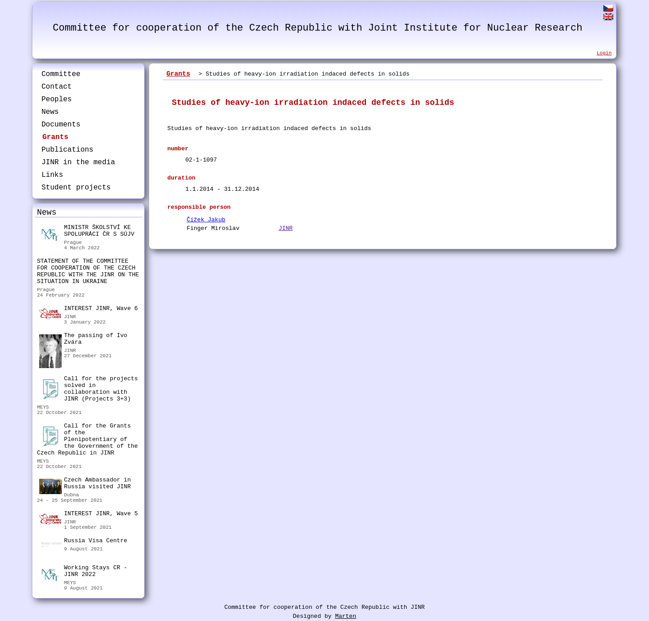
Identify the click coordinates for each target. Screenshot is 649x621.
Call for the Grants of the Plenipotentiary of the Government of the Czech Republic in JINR (87, 439)
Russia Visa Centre (83, 541)
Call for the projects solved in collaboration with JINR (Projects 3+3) (88, 388)
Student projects (76, 188)
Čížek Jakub (206, 219)
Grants (55, 137)
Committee (60, 74)
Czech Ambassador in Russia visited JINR (85, 484)
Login (604, 53)
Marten (345, 616)
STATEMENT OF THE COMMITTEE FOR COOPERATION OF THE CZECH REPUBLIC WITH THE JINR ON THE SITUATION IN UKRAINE (88, 271)
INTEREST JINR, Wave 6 (88, 309)
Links (52, 175)
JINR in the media (78, 162)
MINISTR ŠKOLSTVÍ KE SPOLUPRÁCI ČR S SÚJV (86, 232)
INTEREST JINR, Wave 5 (88, 514)
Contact (56, 87)
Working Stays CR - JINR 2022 (83, 572)
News (50, 112)
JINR (286, 228)
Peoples (56, 99)
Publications (67, 150)
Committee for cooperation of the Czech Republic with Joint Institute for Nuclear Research (317, 28)
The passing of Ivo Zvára (83, 340)
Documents (60, 125)
